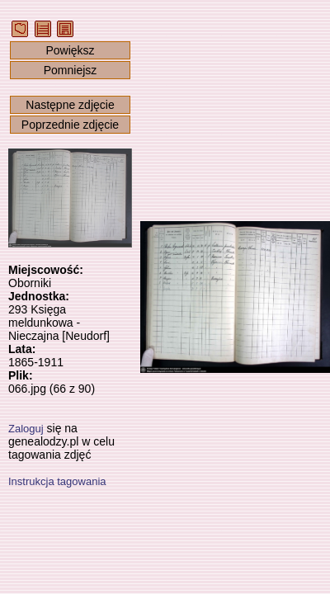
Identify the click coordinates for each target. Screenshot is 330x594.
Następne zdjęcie (70, 104)
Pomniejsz (70, 70)
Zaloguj (26, 428)
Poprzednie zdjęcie (70, 124)
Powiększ (69, 50)
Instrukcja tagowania (57, 481)
